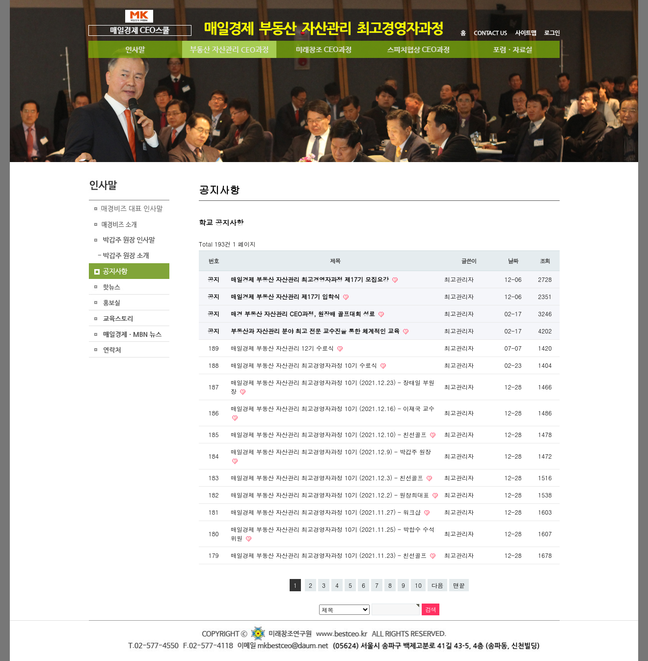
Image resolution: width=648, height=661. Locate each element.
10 (418, 585)
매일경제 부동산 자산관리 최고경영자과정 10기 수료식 (305, 365)
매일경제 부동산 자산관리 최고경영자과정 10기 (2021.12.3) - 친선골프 (328, 477)
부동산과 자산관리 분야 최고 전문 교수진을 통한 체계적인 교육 (316, 331)
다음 (437, 585)
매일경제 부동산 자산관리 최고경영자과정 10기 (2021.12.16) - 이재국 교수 (332, 408)
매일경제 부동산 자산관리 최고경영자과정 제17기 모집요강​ (311, 279)
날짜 (513, 261)
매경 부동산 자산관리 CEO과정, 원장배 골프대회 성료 (304, 313)
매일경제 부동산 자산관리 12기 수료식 (283, 348)
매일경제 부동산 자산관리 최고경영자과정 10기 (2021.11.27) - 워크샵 (327, 512)
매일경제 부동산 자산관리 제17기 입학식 (286, 296)
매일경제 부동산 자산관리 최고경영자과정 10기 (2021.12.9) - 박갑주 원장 (331, 451)
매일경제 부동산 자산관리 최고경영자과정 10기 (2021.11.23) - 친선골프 (330, 555)
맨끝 (459, 585)
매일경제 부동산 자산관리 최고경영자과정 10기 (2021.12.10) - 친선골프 (330, 434)
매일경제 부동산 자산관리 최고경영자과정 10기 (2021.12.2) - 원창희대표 (331, 495)
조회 (545, 261)
